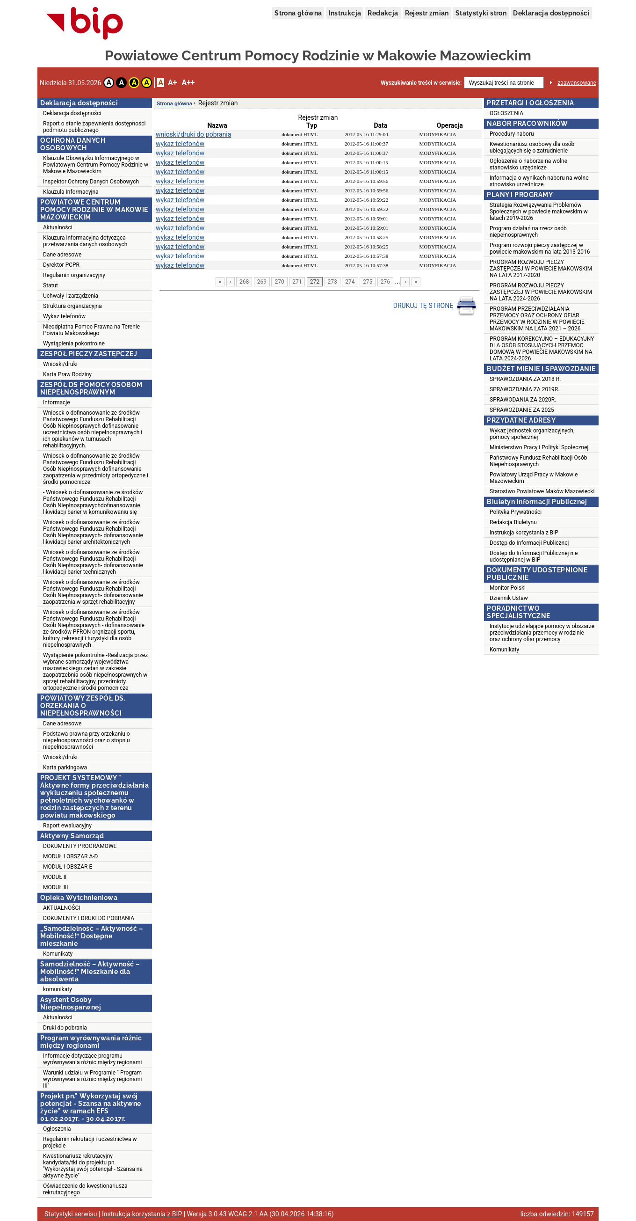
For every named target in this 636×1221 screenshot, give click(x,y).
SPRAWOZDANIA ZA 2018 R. (525, 379)
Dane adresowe (62, 254)
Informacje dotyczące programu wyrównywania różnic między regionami (92, 1059)
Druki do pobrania (65, 1027)
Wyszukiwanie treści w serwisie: (421, 83)
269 (262, 281)
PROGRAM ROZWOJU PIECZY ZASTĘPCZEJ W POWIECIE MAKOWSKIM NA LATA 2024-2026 (541, 292)
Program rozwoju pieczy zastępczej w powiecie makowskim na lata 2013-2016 (540, 248)
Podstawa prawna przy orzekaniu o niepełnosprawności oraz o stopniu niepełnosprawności (86, 740)
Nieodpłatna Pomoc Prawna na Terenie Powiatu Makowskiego (91, 329)
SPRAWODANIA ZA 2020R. (523, 399)
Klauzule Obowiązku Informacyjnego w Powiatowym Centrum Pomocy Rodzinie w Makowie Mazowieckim (95, 165)
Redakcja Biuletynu (513, 522)
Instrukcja (344, 13)
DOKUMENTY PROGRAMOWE (79, 846)
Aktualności (57, 227)
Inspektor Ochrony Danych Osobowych (91, 181)
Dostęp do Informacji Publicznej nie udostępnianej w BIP (534, 556)
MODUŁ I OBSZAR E (67, 866)
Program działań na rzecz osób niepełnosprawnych (528, 231)
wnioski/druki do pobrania (193, 134)
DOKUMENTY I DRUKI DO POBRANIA (88, 918)
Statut (50, 285)
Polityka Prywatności (516, 512)
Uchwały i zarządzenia (70, 295)
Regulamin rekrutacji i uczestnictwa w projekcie (90, 1142)
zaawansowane (576, 83)
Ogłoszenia (57, 1129)
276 (385, 281)
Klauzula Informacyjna (71, 192)
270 (279, 281)
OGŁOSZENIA (506, 113)
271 (297, 281)
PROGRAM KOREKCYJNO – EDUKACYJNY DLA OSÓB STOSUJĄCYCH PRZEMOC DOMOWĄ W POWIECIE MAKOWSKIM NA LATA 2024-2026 (542, 349)
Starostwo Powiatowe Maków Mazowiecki (542, 491)
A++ (188, 82)
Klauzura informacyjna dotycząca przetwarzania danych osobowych (85, 241)
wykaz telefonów (180, 143)
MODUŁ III (55, 887)
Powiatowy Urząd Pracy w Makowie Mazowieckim (534, 477)
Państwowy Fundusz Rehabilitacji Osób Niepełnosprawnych (538, 461)
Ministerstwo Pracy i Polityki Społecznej (539, 447)
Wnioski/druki (60, 364)
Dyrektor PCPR (61, 265)
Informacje (56, 402)
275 (367, 281)
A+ (172, 82)
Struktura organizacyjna (72, 306)
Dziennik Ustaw (509, 598)
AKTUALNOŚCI (61, 908)
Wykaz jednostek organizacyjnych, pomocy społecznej (532, 433)
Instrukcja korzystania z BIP (524, 532)
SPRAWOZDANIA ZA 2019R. (524, 389)
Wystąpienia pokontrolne (74, 343)
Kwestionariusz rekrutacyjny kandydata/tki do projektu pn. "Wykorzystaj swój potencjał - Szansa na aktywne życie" (93, 1166)
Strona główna (298, 13)
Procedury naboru (512, 134)
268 (244, 281)
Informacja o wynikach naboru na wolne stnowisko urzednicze (539, 181)
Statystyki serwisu (70, 1214)
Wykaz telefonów (64, 316)
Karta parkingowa (65, 767)
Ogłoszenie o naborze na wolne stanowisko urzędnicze (528, 164)
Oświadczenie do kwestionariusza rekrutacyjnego (85, 1189)
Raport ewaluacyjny (67, 825)
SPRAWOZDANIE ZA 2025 (522, 410)
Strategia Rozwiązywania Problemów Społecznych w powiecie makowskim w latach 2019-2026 (539, 211)
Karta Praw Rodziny (67, 374)
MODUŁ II (54, 877)
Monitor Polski (508, 588)
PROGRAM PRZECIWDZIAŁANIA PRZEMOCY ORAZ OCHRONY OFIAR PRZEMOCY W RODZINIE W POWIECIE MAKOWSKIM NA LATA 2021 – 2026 (537, 319)
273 (332, 281)
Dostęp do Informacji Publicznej (529, 543)
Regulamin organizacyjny (74, 275)
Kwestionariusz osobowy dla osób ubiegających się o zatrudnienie (532, 147)
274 (349, 281)
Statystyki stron (480, 13)
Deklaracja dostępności (551, 13)
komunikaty (57, 989)
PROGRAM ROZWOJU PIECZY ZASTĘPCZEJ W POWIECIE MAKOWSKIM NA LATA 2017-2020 (541, 268)
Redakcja (383, 13)
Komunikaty (57, 953)
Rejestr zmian (427, 13)
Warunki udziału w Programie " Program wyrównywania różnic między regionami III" (92, 1079)
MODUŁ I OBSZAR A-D (70, 856)
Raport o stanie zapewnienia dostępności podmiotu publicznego (94, 126)
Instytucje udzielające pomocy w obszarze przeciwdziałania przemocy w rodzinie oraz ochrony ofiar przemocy (542, 633)
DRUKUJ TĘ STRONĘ (435, 306)
